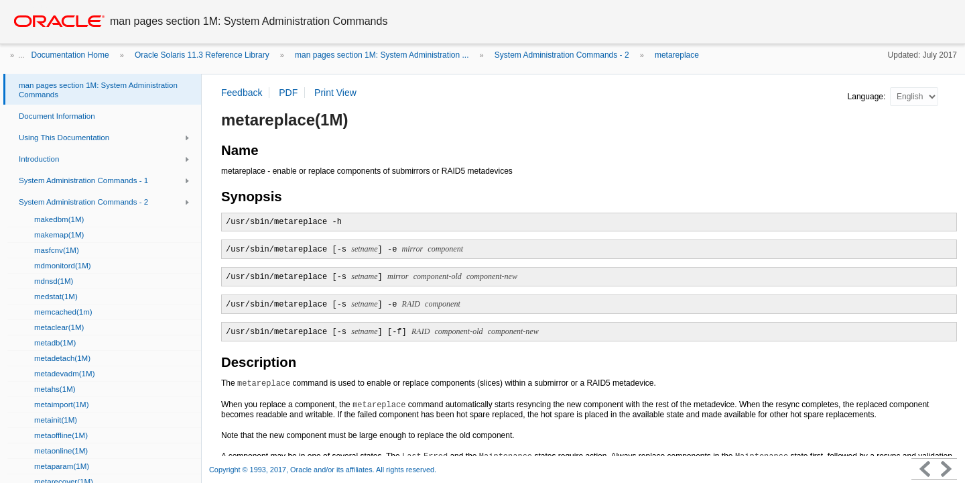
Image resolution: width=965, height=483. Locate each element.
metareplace (677, 55)
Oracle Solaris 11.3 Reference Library (202, 55)
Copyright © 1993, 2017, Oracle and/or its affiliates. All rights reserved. (322, 470)
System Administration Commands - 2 (562, 55)
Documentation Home (70, 55)
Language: (868, 96)
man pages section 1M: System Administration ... (381, 55)
